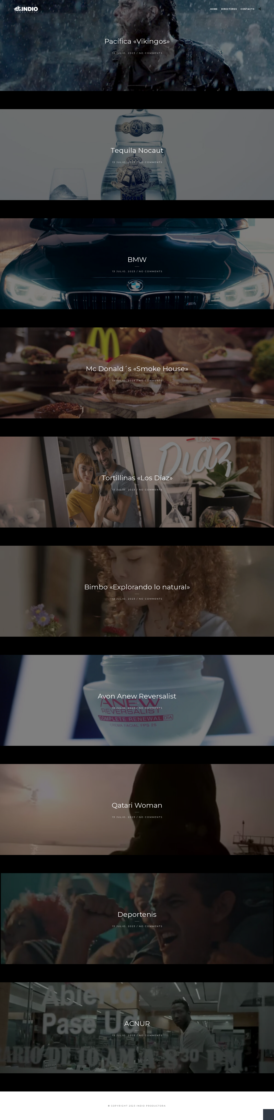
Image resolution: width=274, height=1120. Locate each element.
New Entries (266, 1112)
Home (214, 9)
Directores (229, 9)
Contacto (248, 9)
